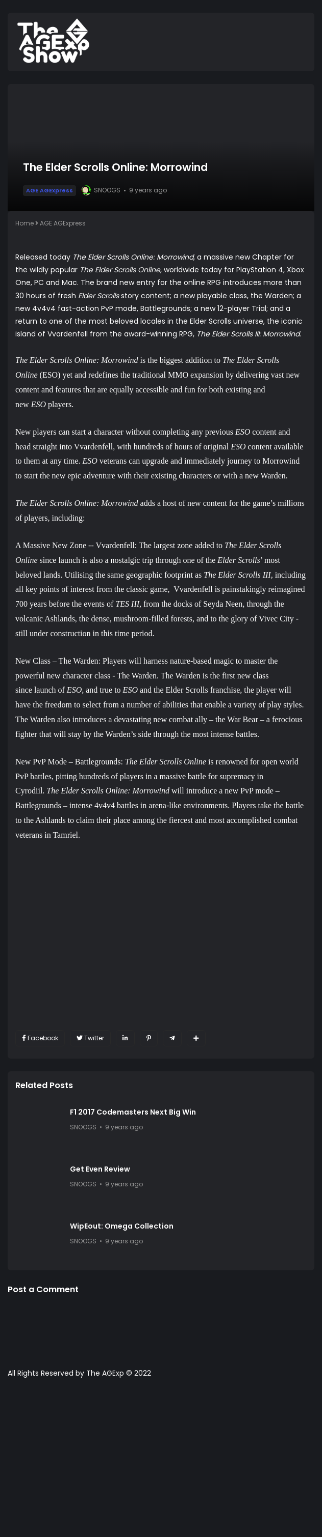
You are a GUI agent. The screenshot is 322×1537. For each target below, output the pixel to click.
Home (24, 223)
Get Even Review (100, 1169)
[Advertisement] (161, 1462)
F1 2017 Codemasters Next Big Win (133, 1112)
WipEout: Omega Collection (122, 1226)
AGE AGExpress (49, 190)
